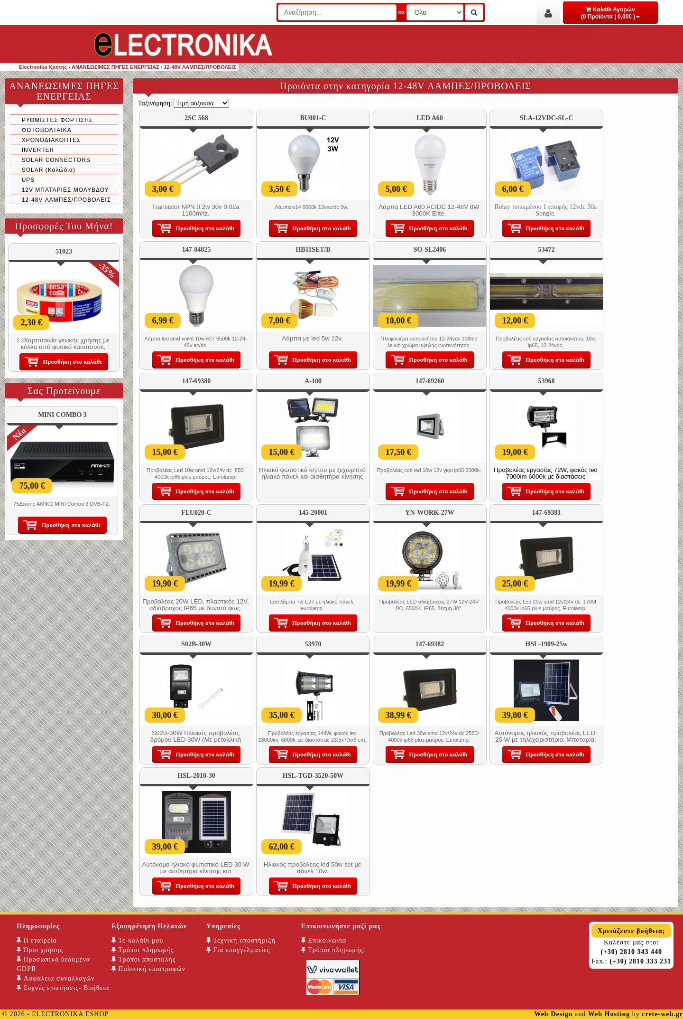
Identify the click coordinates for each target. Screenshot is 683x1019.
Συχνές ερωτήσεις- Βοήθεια (63, 987)
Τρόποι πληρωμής (142, 949)
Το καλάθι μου (137, 940)
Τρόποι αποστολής (143, 959)
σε (401, 12)
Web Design (553, 1014)
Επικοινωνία (323, 940)
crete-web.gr (662, 1014)
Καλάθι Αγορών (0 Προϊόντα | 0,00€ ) (610, 13)
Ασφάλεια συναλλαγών (56, 978)
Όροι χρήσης (40, 949)
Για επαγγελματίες (238, 949)
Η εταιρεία (37, 940)
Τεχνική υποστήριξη (241, 940)
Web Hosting (609, 1014)
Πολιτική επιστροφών (148, 968)
